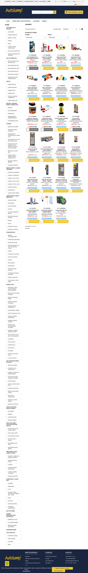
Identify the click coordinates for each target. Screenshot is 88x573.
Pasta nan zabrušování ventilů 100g (76, 120)
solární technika (12, 187)
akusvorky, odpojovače (11, 396)
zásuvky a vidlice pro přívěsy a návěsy (13, 456)
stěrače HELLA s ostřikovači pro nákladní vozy (12, 156)
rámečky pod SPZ (13, 476)
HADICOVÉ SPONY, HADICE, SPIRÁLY (11, 407)
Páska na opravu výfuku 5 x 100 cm (61, 180)
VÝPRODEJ (20, 1)
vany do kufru (11, 342)
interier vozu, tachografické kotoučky (12, 326)
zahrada (10, 501)
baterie (10, 260)
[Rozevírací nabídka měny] (59, 1)
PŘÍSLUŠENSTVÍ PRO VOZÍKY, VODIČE (11, 452)
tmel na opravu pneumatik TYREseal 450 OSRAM (32, 120)
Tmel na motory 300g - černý (47, 180)
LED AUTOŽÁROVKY (11, 58)
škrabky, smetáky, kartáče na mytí (13, 331)
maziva (10, 209)
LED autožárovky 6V (13, 71)
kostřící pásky (12, 381)
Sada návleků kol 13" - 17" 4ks (61, 210)
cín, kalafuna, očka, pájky (13, 280)
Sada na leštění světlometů (47, 57)
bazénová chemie (13, 229)
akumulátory (11, 263)
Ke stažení (42, 1)
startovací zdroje (12, 242)
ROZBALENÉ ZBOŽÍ (11, 530)
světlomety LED (12, 84)
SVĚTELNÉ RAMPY (12, 110)
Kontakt (47, 558)
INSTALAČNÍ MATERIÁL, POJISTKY (12, 361)
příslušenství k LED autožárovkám (13, 77)
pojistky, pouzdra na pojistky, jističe (13, 373)
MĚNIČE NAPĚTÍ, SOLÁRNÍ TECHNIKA (13, 168)
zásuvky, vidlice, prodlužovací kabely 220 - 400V (13, 493)
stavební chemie (12, 226)
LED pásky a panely (13, 74)
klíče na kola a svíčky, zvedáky (14, 293)
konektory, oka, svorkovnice (12, 368)
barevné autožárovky (14, 51)
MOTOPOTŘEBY (10, 511)
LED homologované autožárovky (13, 61)
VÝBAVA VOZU (10, 284)
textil (9, 544)
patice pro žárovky (13, 404)
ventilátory (11, 339)
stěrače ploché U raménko (12, 130)
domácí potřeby (12, 504)
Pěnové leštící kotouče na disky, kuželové (61, 89)
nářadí (10, 251)
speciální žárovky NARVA (12, 448)
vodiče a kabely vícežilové (12, 472)
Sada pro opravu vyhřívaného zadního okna (47, 211)
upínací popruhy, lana (14, 313)
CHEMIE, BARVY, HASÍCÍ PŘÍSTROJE (12, 196)
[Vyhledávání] (44, 12)
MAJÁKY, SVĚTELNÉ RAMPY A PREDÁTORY (12, 104)
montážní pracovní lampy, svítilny (13, 429)
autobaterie (11, 266)
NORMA (10, 414)
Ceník (48, 1)
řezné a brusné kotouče (12, 269)
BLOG (36, 1)
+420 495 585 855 (70, 558)
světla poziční (11, 90)
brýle (9, 498)
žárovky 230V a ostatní (12, 439)
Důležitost (70, 29)
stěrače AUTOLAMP (13, 127)
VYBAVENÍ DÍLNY (10, 232)
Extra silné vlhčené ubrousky (61, 119)
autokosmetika (12, 200)
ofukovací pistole (12, 257)
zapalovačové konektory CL (12, 306)
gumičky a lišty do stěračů (13, 161)
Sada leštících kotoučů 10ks (32, 88)
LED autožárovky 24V (13, 68)
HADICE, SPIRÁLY (12, 420)
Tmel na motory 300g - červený (32, 180)
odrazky (10, 464)
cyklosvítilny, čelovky (13, 436)
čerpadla (10, 351)
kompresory (11, 348)
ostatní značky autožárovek (12, 47)
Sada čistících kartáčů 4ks (61, 57)
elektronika (11, 486)
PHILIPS (10, 41)
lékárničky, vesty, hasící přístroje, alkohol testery (12, 289)
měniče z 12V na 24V (13, 181)
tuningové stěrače (13, 165)
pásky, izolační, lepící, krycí (14, 384)
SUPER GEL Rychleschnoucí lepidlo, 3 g (75, 181)
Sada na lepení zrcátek (32, 149)
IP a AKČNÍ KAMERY (13, 522)
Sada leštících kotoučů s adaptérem (47, 89)
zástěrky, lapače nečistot (12, 321)
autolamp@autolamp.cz (72, 561)
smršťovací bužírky (13, 388)
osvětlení (10, 483)
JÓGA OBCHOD (10, 532)
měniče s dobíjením (13, 175)
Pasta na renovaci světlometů (47, 149)
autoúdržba (11, 203)
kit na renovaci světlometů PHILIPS (32, 57)
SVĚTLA (8, 81)
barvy (9, 223)
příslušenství (11, 190)
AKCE (13, 1)
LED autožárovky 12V (13, 65)
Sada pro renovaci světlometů (32, 210)
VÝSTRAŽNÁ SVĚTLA (13, 121)
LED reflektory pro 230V (12, 443)
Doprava (27, 556)
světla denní (11, 93)
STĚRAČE (8, 124)
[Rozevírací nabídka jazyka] (79, 4)
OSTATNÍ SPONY (12, 417)
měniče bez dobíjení (13, 172)
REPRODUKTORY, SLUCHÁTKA (12, 526)
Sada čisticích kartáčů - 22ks (76, 57)
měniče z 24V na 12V (13, 178)
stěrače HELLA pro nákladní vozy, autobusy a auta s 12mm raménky (13, 146)
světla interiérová (12, 100)
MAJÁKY (10, 108)
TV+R (9, 489)
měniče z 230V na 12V (14, 184)
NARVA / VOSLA (12, 38)
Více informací (26, 571)
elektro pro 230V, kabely (12, 400)
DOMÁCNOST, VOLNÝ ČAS (12, 479)
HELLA (9, 43)
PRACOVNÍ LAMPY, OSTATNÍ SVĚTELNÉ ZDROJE (11, 424)
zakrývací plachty (13, 277)
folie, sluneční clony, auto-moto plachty (13, 335)
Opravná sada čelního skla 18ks (46, 119)
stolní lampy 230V (13, 433)
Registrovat (79, 1)
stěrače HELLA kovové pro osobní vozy (14, 140)
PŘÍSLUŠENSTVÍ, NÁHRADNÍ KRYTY (12, 117)
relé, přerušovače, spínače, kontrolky (13, 377)
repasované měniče (13, 193)
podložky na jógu (12, 535)
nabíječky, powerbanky (11, 507)
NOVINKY (8, 1)
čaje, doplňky (11, 538)
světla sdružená (12, 87)
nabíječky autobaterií (14, 239)
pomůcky (10, 541)
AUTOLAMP (11, 32)
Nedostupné (34, 68)
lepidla (10, 220)
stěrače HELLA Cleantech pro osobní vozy (14, 135)
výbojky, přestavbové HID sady (14, 54)
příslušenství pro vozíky (12, 461)
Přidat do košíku (49, 68)
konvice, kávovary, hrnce (13, 354)
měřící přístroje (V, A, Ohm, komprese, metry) (13, 247)
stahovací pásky (12, 365)
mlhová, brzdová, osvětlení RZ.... (12, 96)
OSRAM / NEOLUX (12, 35)
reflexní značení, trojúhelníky (12, 316)
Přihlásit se (70, 1)
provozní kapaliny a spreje (13, 212)
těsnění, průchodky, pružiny (13, 391)
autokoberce (11, 345)
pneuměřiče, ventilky (13, 310)
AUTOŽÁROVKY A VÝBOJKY (11, 28)
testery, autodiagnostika (12, 235)
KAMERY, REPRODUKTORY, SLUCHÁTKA (11, 515)
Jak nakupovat (49, 561)
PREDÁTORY (11, 113)
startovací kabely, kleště (13, 298)
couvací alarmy (12, 358)
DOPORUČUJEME (28, 1)
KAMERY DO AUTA (12, 519)
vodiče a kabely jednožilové (12, 468)
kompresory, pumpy (13, 254)
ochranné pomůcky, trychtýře (13, 273)
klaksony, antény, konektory (12, 302)
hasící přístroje (12, 206)
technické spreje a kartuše (13, 216)
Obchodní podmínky (51, 556)
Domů (7, 25)
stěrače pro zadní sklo (13, 151)
